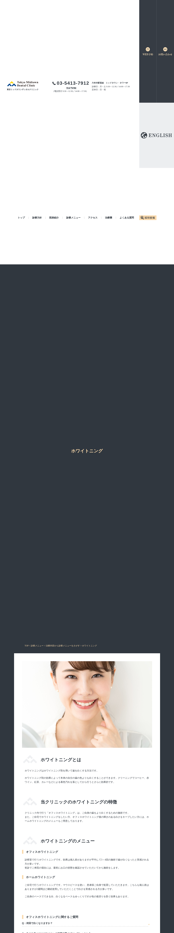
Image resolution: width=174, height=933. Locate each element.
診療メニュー (73, 217)
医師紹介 (54, 217)
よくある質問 (127, 217)
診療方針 (37, 217)
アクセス (93, 217)
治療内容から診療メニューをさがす (63, 646)
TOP (27, 646)
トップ (21, 217)
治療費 (108, 217)
